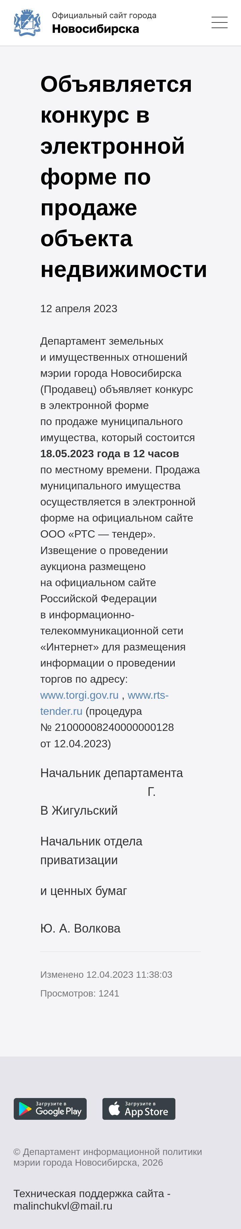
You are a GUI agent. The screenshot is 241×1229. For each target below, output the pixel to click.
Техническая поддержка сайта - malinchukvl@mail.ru (92, 1194)
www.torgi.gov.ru (79, 695)
